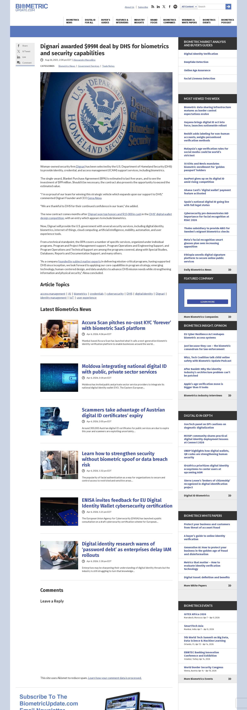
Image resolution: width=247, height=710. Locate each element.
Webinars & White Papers (189, 21)
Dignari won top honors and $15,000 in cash (114, 214)
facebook (169, 6)
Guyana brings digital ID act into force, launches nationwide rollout (205, 124)
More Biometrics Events (198, 679)
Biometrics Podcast (227, 21)
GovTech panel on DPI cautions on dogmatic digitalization (205, 426)
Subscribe (143, 7)
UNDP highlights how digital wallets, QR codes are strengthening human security (206, 454)
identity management (53, 297)
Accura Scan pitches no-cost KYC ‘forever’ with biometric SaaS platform (126, 325)
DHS (129, 293)
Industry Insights (139, 21)
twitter (164, 6)
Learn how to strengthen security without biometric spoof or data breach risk (125, 459)
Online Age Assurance (197, 70)
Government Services (88, 66)
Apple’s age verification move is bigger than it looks (203, 385)
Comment (27, 62)
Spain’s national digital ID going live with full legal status (206, 203)
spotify (175, 6)
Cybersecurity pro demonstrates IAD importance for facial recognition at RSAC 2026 (206, 217)
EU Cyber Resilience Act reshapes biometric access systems (204, 336)
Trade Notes (108, 66)
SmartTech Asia (207, 627)
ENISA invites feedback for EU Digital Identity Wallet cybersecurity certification (127, 503)
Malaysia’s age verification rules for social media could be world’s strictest (206, 152)
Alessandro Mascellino (84, 59)
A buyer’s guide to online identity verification (204, 537)
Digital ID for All (90, 21)
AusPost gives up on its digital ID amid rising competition (204, 180)
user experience (87, 297)
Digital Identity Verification (201, 53)
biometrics (80, 293)
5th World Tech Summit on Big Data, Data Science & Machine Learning (207, 641)
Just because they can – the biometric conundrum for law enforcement (207, 347)
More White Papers (195, 585)
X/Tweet (26, 51)
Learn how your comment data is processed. (115, 678)
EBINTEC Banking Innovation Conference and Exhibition (207, 656)
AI (69, 293)
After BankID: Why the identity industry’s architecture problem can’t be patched (207, 372)
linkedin (158, 6)
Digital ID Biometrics (197, 495)
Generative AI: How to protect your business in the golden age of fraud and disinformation (206, 551)
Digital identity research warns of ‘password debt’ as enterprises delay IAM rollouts (126, 549)
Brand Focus (154, 21)
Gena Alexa (94, 198)
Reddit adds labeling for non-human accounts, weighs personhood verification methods (207, 137)
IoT (71, 297)
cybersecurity (115, 293)
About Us (129, 7)
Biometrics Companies (169, 21)
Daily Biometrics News (197, 269)
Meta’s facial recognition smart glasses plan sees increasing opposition (203, 243)
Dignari (80, 166)
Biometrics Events (209, 21)
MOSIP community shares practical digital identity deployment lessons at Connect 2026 (206, 439)
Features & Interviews (122, 21)
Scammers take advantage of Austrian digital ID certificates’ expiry (123, 412)
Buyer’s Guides (105, 21)
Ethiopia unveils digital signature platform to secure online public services (204, 258)
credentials (97, 293)
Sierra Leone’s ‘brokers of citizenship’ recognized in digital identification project (207, 484)
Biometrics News (72, 21)
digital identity (144, 293)
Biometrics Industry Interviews (203, 395)
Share (25, 45)
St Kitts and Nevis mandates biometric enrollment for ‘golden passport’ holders (204, 167)
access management (52, 293)
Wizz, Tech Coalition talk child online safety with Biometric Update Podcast (207, 359)
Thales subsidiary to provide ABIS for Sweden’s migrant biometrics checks (207, 230)
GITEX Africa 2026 (207, 616)
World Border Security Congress (207, 669)
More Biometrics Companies (201, 317)
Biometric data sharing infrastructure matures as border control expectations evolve (207, 111)
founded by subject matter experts (79, 261)
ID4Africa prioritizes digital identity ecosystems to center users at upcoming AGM (206, 469)
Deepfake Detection (196, 62)
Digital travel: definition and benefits (207, 577)
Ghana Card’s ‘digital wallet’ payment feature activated (207, 191)
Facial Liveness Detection (199, 78)
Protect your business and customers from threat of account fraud (207, 526)
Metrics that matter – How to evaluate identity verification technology (202, 566)
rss (152, 6)
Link (24, 57)
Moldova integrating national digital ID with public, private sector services (124, 369)
